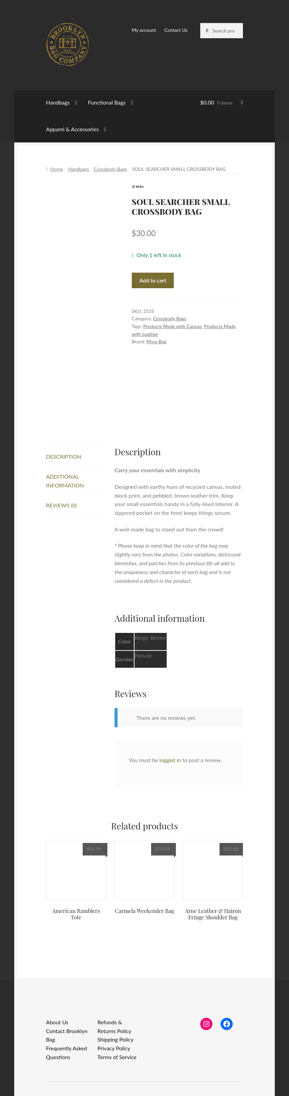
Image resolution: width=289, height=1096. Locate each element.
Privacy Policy (113, 1048)
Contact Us (175, 30)
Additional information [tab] (65, 480)
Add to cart (152, 280)
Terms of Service (116, 1057)
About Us (57, 1022)
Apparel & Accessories (72, 129)
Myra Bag (156, 341)
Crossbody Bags (110, 169)
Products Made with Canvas (172, 326)
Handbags (58, 102)
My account (144, 30)
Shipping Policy (115, 1039)
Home (56, 169)
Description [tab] (63, 456)
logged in (170, 760)
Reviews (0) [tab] (61, 505)
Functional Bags (107, 102)
